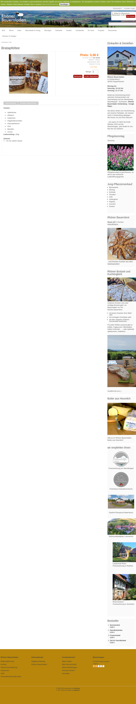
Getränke (58, 30)
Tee (10, 42)
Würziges (47, 30)
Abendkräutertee (116, 630)
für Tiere (91, 30)
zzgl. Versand (96, 57)
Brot (3, 30)
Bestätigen (64, 4)
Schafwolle (80, 30)
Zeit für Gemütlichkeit (118, 640)
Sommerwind (115, 625)
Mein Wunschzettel (69, 664)
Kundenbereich (68, 657)
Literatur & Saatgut (9, 36)
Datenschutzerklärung (50, 4)
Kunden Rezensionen (28, 103)
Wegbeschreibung (38, 661)
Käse (19, 30)
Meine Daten (67, 661)
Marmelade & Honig (32, 30)
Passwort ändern (68, 670)
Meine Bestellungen (69, 667)
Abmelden (66, 673)
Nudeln (69, 30)
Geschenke (112, 30)
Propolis (101, 30)
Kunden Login (129, 8)
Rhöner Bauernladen (39, 664)
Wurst (11, 30)
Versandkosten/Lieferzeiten (11, 676)
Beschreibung (11, 103)
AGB (2, 673)
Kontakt (3, 664)
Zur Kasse (131, 16)
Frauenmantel (115, 635)
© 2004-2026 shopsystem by (68, 688)
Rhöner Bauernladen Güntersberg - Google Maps (120, 104)
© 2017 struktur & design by (68, 690)
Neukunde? (117, 8)
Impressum (5, 670)
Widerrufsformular (7, 661)
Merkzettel (78, 76)
